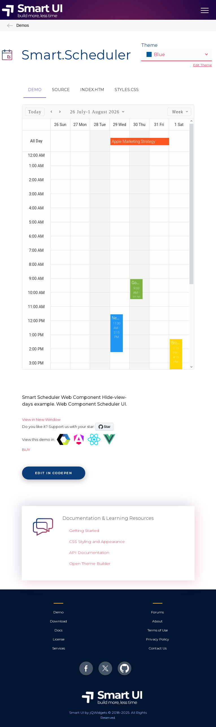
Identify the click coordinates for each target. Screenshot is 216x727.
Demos (18, 25)
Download (58, 621)
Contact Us (158, 648)
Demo (58, 612)
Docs (58, 630)
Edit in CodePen (53, 473)
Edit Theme (202, 65)
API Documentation (89, 552)
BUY (26, 449)
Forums (157, 612)
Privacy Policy (157, 639)
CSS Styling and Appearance (97, 541)
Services (58, 648)
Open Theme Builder (89, 563)
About (157, 621)
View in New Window (41, 419)
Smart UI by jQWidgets (88, 712)
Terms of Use (157, 630)
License (58, 639)
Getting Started (84, 530)
